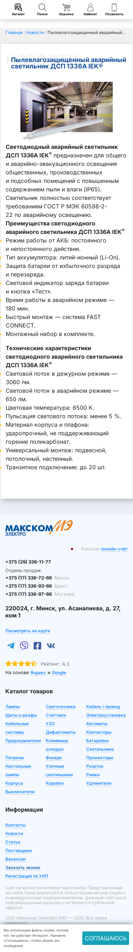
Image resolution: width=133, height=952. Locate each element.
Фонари (54, 757)
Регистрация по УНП (26, 876)
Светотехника (61, 706)
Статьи (12, 842)
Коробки (54, 783)
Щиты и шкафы (21, 715)
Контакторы (98, 732)
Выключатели (19, 791)
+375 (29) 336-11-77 (28, 562)
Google (59, 672)
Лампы (12, 706)
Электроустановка (106, 715)
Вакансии (15, 859)
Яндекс (38, 672)
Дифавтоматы (61, 732)
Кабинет (90, 10)
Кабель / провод (103, 706)
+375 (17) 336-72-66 (37, 578)
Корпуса (14, 783)
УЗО (50, 723)
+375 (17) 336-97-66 (39, 594)
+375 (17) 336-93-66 (36, 586)
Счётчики (56, 715)
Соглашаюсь (106, 938)
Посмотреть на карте (27, 630)
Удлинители (98, 783)
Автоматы (96, 723)
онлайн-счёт (114, 548)
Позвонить (114, 10)
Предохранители (23, 740)
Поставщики (18, 850)
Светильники (100, 749)
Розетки (94, 766)
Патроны (14, 757)
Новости (14, 833)
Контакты (15, 825)
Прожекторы (99, 757)
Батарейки (97, 740)
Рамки (93, 774)
